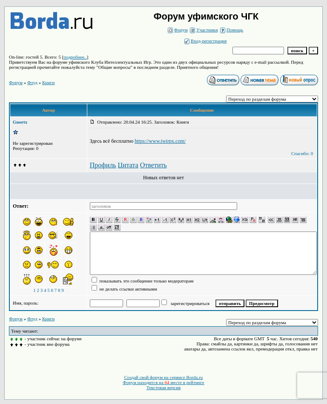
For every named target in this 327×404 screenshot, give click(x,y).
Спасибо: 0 (302, 153)
